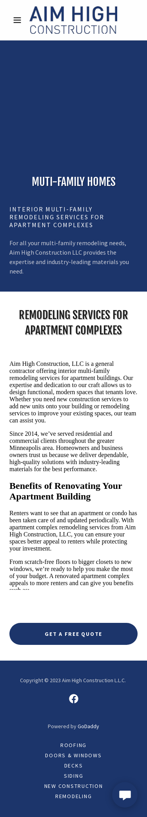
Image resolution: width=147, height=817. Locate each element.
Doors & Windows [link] (73, 755)
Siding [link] (73, 775)
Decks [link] (73, 765)
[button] (19, 20)
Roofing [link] (73, 745)
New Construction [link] (73, 785)
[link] (73, 20)
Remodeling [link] (73, 796)
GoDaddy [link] (88, 726)
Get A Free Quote (73, 633)
